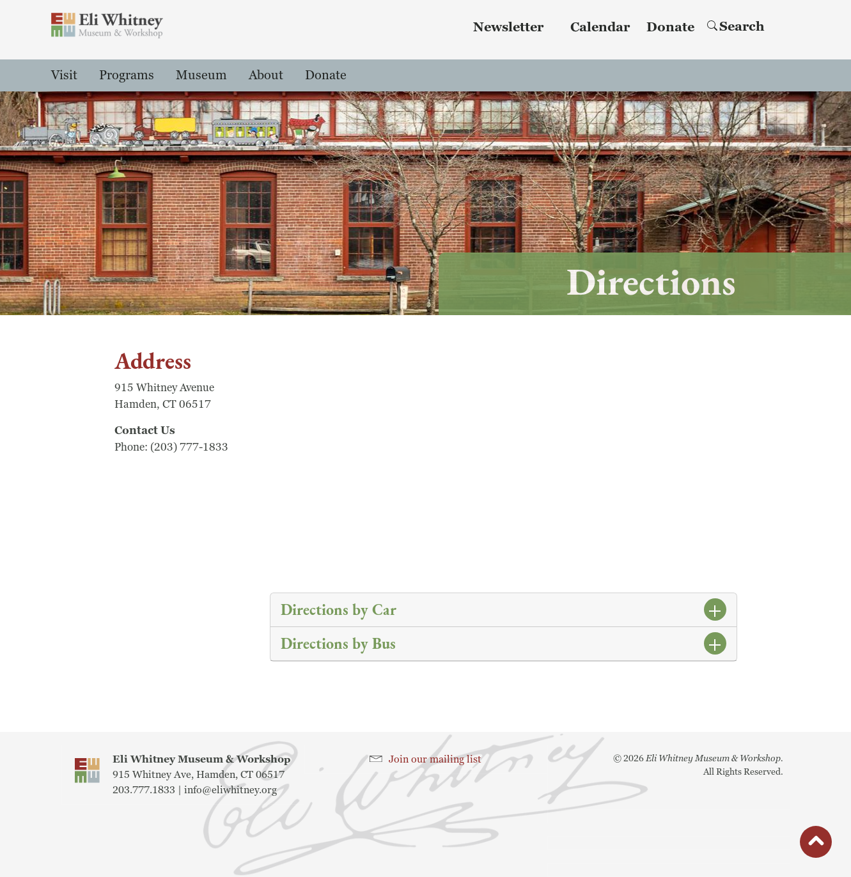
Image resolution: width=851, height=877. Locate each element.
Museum (201, 75)
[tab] (503, 610)
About (266, 75)
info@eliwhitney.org (230, 790)
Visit (64, 75)
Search (736, 27)
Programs (126, 75)
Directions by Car (338, 609)
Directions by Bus (338, 643)
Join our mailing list (435, 759)
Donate (670, 27)
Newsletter (508, 27)
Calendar (600, 27)
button (816, 845)
